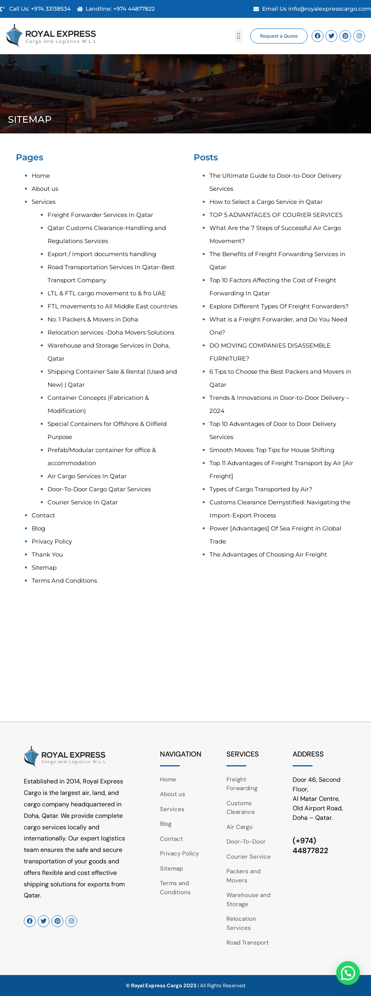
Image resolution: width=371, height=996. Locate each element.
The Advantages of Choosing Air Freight (268, 554)
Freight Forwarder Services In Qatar (100, 215)
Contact (43, 515)
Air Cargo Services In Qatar (87, 476)
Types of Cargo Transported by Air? (260, 489)
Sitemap (44, 567)
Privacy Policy (52, 541)
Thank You (47, 554)
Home (41, 175)
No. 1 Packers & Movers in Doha (93, 319)
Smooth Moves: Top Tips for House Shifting (271, 450)
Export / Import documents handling (102, 254)
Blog (38, 528)
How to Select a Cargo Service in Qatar (266, 201)
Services (43, 201)
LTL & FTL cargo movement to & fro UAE (107, 293)
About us (45, 188)
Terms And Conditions (64, 580)
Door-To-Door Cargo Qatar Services (99, 489)
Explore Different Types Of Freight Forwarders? (279, 306)
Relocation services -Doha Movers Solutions (111, 332)
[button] (238, 35)
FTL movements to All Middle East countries (112, 306)
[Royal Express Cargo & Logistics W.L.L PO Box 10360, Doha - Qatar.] (179, 662)
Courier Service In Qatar (83, 502)
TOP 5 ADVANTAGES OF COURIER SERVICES (275, 215)
